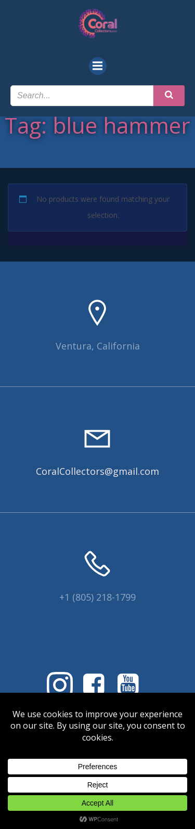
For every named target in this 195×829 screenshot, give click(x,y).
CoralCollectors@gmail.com (97, 471)
